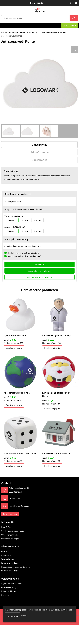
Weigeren (24, 615)
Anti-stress (33, 32)
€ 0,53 (10, 397)
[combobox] (35, 18)
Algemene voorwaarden (11, 583)
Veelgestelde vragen (10, 538)
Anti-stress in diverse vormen (53, 32)
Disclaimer (6, 595)
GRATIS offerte (69, 25)
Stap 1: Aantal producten (17, 194)
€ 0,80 (10, 339)
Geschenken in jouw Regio (12, 531)
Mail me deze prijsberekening (39, 277)
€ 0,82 (48, 339)
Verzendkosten (7, 559)
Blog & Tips (6, 527)
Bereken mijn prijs (14, 348)
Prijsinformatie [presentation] (39, 152)
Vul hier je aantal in (12, 201)
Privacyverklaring (8, 591)
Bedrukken (6, 555)
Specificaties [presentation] (39, 160)
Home (4, 32)
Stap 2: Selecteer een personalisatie (23, 209)
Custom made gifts (9, 570)
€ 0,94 (48, 457)
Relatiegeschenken (17, 32)
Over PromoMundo (9, 535)
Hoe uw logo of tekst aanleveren (15, 567)
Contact (4, 551)
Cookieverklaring (8, 587)
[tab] (39, 144)
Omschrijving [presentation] (39, 144)
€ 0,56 (10, 457)
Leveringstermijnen (10, 563)
